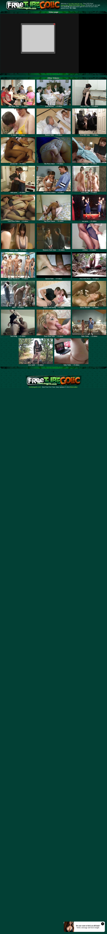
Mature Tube (64, 5)
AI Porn (83, 5)
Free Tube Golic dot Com (75, 3)
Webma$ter (74, 387)
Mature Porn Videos (74, 5)
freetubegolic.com (35, 387)
